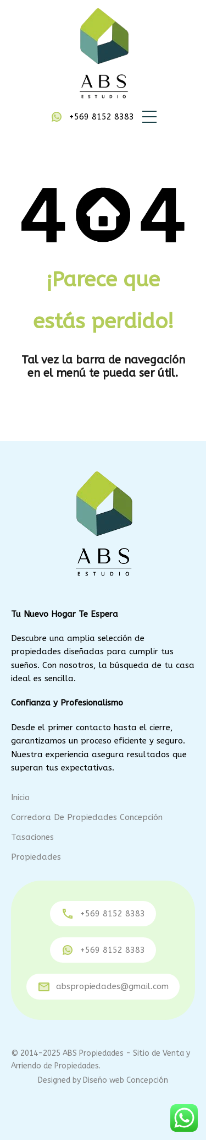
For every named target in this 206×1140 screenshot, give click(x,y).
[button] (149, 116)
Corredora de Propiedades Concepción (87, 817)
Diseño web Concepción (125, 1080)
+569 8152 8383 (101, 117)
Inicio (20, 797)
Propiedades (36, 857)
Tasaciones (32, 837)
